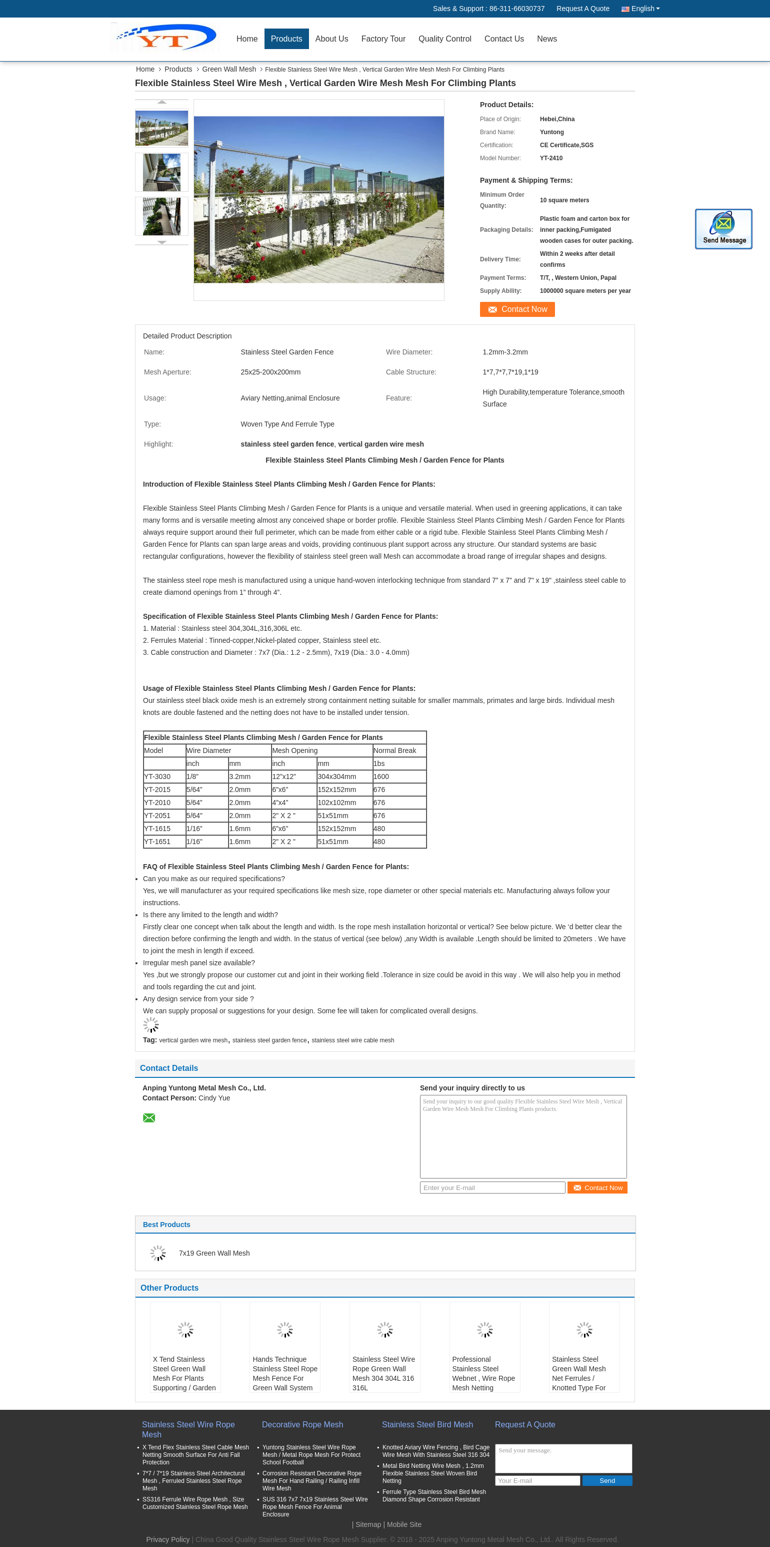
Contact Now (525, 309)
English (646, 9)
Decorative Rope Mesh (303, 1424)
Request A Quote (583, 9)
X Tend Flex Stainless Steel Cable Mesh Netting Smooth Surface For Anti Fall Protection (195, 1455)
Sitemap (368, 1524)
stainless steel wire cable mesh (353, 1040)
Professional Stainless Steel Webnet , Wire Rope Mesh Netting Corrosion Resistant (484, 1378)
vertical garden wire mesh (193, 1040)
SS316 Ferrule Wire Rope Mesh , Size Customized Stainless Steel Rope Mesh (195, 1503)
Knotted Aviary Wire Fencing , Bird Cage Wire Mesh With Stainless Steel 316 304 (436, 1451)
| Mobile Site (403, 1524)
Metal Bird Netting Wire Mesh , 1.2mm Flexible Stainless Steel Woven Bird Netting (433, 1473)
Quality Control (445, 39)
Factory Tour (384, 39)
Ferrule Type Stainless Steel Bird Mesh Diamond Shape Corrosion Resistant (434, 1495)
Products (286, 39)
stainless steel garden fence (269, 1040)
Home (247, 39)
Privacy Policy (168, 1539)
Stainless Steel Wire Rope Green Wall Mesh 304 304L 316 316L (383, 1373)
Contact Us (504, 39)
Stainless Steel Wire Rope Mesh (188, 1429)
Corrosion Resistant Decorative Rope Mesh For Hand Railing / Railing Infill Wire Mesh (312, 1481)
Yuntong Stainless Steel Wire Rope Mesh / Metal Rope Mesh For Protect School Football (311, 1455)
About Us (332, 39)
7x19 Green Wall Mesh (214, 1253)
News (547, 39)
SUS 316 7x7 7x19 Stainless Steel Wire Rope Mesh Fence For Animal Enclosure (315, 1507)
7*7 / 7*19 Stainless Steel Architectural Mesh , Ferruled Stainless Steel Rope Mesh (193, 1481)
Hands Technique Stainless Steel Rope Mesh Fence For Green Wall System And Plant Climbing (285, 1378)
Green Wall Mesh (229, 69)
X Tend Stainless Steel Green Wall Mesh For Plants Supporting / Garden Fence (184, 1378)
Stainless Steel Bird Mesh (427, 1424)
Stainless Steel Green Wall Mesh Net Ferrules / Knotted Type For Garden (579, 1378)
